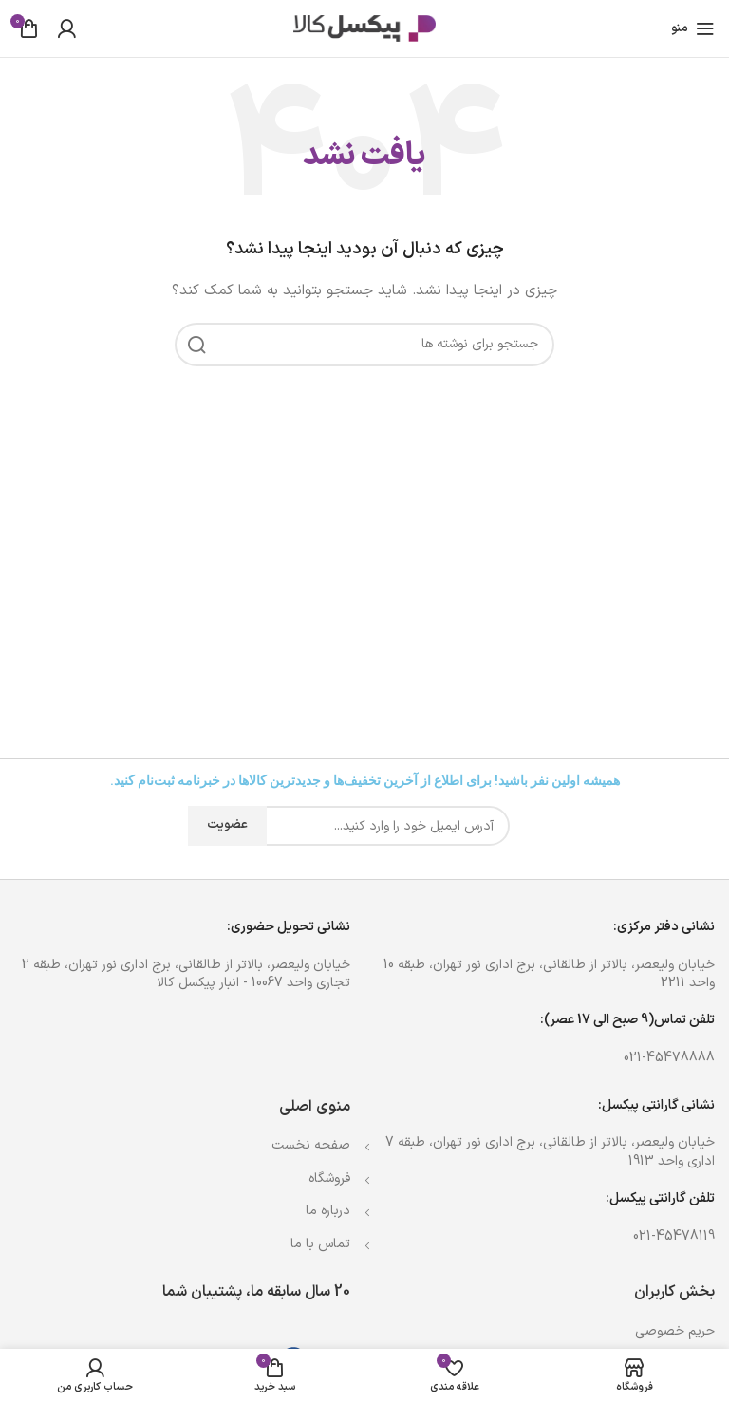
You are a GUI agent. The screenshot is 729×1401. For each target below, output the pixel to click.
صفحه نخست (310, 1145)
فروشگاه (329, 1178)
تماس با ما (320, 1244)
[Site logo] (364, 28)
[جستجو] (364, 344)
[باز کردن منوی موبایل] (693, 28)
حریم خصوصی (675, 1331)
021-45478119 (674, 1236)
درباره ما (328, 1211)
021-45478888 (669, 1058)
